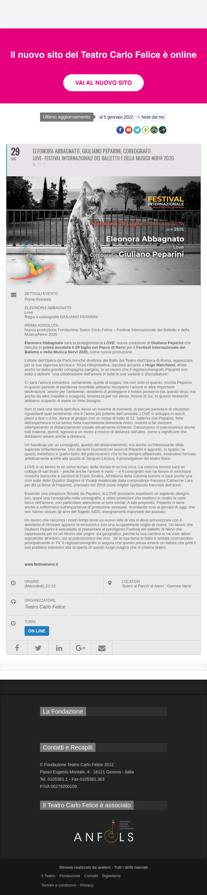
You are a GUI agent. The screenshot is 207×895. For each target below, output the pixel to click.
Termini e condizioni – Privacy (67, 885)
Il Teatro (48, 876)
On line (36, 631)
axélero (104, 867)
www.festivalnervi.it (41, 564)
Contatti (91, 876)
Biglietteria (111, 876)
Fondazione (69, 876)
